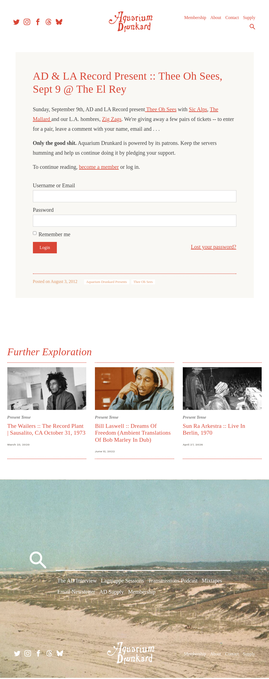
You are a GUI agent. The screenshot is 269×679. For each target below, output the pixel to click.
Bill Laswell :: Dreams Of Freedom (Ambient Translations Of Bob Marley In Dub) (133, 432)
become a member (99, 167)
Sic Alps (198, 109)
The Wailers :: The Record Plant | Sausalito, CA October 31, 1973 (47, 432)
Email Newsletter (76, 594)
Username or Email (54, 185)
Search (251, 28)
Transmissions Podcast (173, 582)
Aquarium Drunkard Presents (106, 282)
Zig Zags (112, 119)
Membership (194, 19)
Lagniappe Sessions (122, 582)
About (214, 19)
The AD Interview (77, 582)
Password (43, 210)
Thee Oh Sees (161, 109)
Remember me (54, 234)
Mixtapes (212, 582)
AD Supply (111, 594)
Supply (248, 19)
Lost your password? (213, 247)
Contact (231, 19)
